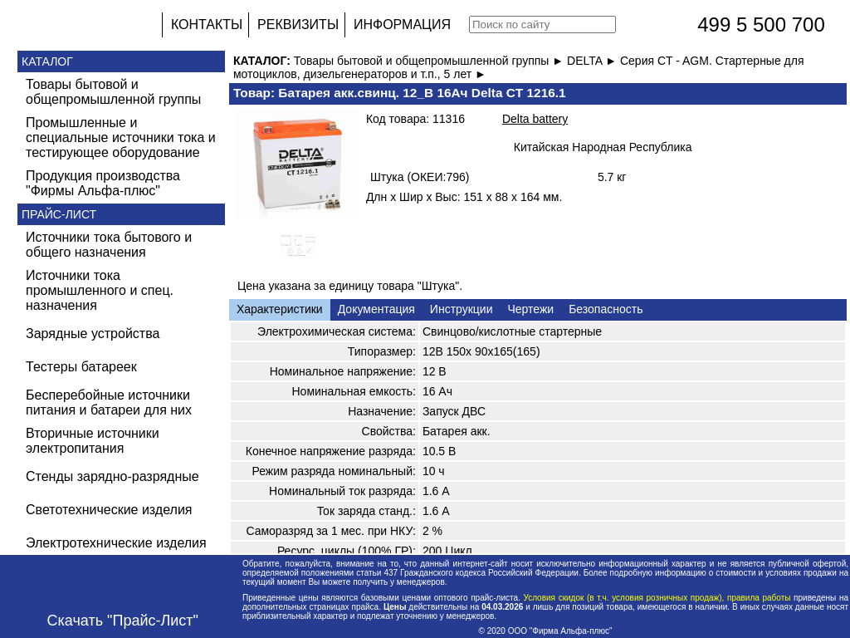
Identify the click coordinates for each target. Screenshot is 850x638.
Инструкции (461, 309)
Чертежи (530, 309)
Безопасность (605, 309)
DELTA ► (593, 60)
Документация (376, 309)
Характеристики (280, 309)
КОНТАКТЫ (206, 24)
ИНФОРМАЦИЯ (402, 24)
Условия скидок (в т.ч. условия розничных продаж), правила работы (657, 597)
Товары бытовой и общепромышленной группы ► (430, 60)
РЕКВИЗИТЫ (298, 24)
